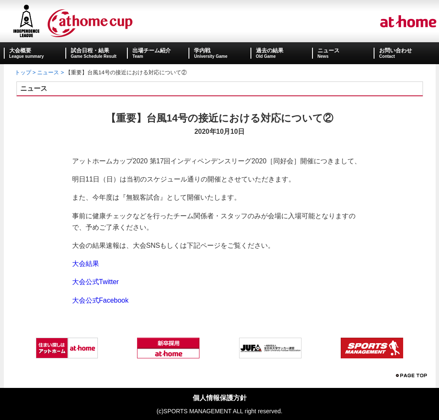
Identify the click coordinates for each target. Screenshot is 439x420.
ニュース (328, 50)
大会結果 (85, 263)
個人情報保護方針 (220, 397)
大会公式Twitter (95, 281)
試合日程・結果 (90, 50)
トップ (23, 72)
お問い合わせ (395, 50)
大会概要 (20, 50)
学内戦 (202, 50)
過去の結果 (269, 50)
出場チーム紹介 (151, 50)
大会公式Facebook (100, 300)
